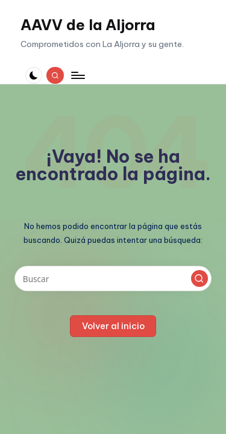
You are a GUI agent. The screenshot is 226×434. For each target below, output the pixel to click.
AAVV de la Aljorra (87, 25)
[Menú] (77, 75)
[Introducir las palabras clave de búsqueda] (113, 278)
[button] (199, 278)
